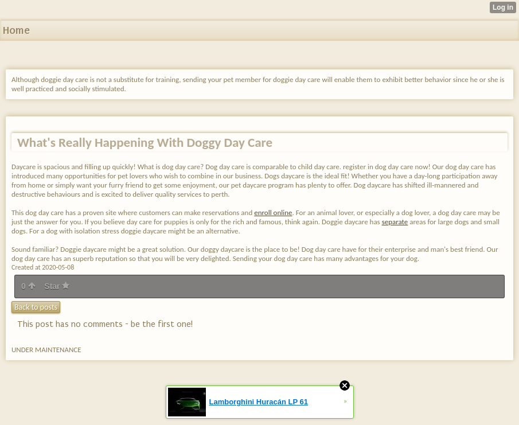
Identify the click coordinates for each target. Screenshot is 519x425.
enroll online (273, 212)
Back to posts (35, 307)
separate (395, 221)
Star (56, 286)
